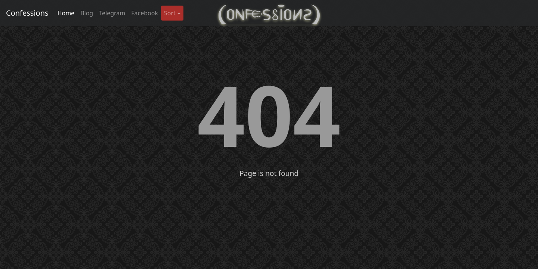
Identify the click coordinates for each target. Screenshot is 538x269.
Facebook (144, 13)
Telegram (112, 13)
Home (66, 13)
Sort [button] (170, 13)
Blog (86, 13)
